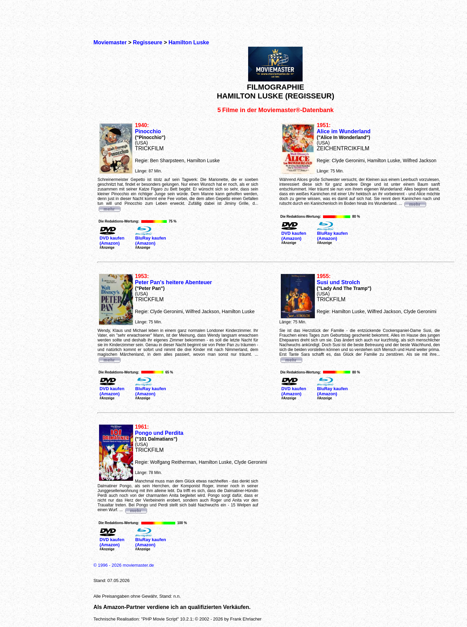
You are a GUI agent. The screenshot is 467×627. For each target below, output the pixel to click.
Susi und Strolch (338, 282)
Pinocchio (148, 131)
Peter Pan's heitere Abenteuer (173, 282)
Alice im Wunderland (343, 131)
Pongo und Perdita (159, 433)
